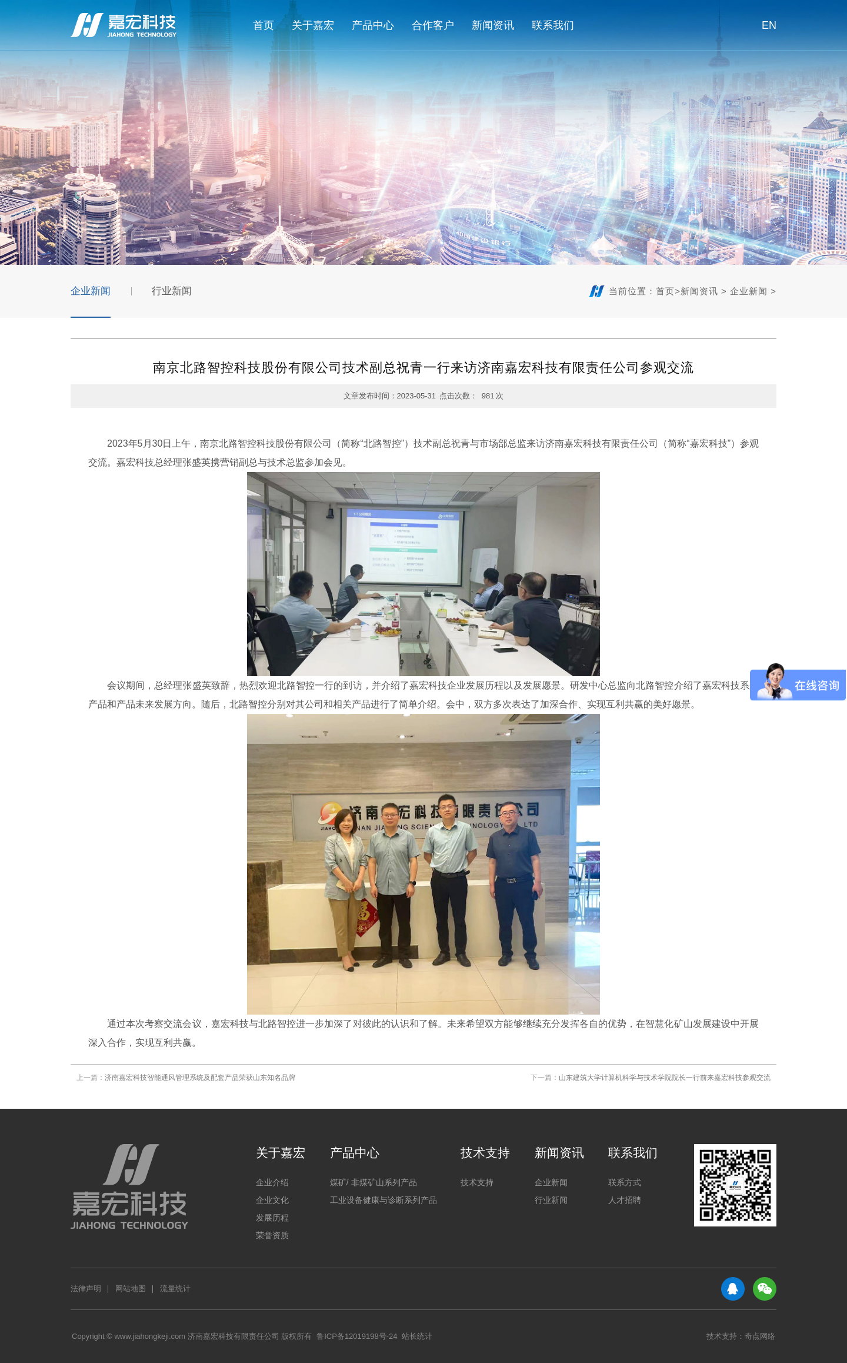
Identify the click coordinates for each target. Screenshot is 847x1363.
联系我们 (553, 25)
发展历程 (272, 1217)
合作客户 (433, 25)
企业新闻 (91, 291)
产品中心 (373, 25)
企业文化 (272, 1200)
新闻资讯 (493, 25)
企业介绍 (272, 1182)
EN (763, 25)
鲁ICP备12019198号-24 (356, 1336)
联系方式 (624, 1182)
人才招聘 (624, 1200)
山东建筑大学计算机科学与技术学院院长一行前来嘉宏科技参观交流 (665, 1077)
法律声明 (86, 1288)
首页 (263, 25)
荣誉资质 (272, 1235)
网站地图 (130, 1288)
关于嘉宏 (313, 25)
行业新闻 (172, 291)
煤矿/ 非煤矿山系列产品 (373, 1182)
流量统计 (175, 1288)
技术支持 (485, 1152)
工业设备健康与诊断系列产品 (383, 1200)
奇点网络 (760, 1336)
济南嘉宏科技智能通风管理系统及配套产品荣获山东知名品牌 (200, 1077)
